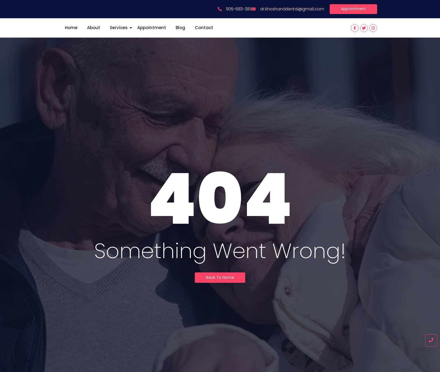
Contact (204, 34)
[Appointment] (353, 15)
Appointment (151, 34)
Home (71, 34)
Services (120, 34)
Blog (180, 34)
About (93, 34)
